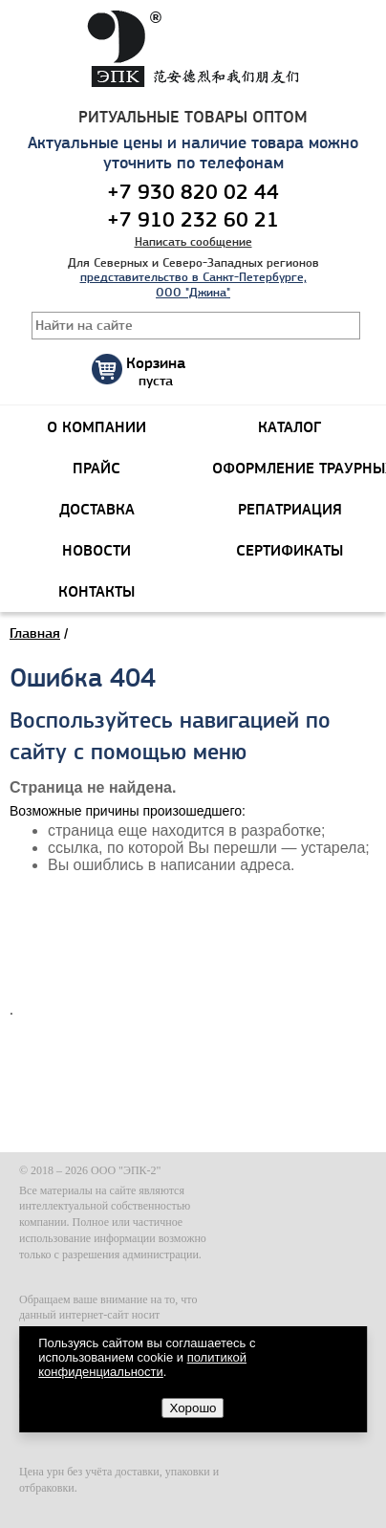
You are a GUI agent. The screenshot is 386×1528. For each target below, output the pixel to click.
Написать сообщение (193, 241)
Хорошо (192, 1408)
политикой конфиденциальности (142, 1364)
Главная (35, 633)
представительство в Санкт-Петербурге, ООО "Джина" (193, 284)
